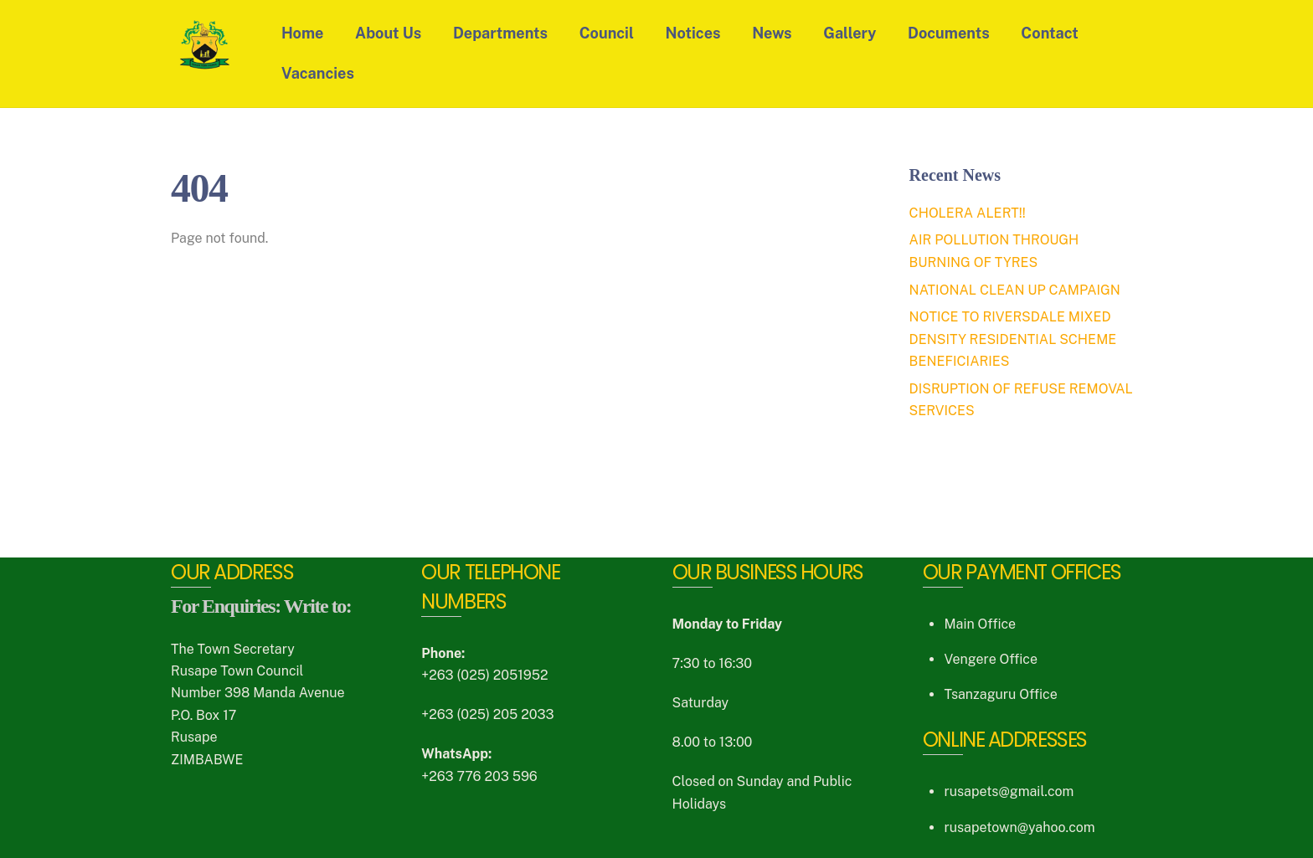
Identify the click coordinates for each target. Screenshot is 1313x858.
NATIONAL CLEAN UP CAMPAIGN (1014, 290)
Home (302, 33)
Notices (693, 33)
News (771, 33)
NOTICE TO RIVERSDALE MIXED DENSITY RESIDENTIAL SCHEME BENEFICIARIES (1013, 339)
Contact (1049, 33)
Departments (500, 33)
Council (606, 33)
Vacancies (317, 73)
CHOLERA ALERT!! (967, 213)
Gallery (849, 33)
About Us (388, 33)
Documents (949, 33)
